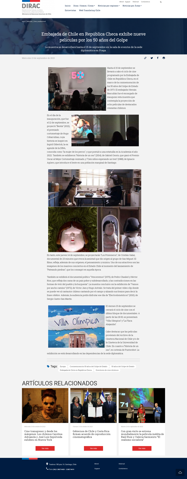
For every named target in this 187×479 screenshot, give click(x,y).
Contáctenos (145, 2)
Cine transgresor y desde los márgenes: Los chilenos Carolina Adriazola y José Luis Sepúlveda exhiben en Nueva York (43, 435)
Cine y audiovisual (40, 21)
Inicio (67, 6)
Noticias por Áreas (131, 6)
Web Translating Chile (89, 10)
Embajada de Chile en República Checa (76, 370)
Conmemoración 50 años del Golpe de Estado (88, 366)
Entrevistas (70, 10)
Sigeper (127, 2)
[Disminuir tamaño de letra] (155, 1)
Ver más (45, 448)
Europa (63, 366)
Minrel (121, 2)
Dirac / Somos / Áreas (83, 6)
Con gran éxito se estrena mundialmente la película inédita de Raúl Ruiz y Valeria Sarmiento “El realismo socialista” (142, 435)
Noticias (29, 21)
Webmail (136, 2)
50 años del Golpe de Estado (123, 366)
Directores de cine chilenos (107, 370)
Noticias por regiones (108, 6)
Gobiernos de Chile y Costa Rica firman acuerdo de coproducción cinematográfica (92, 434)
